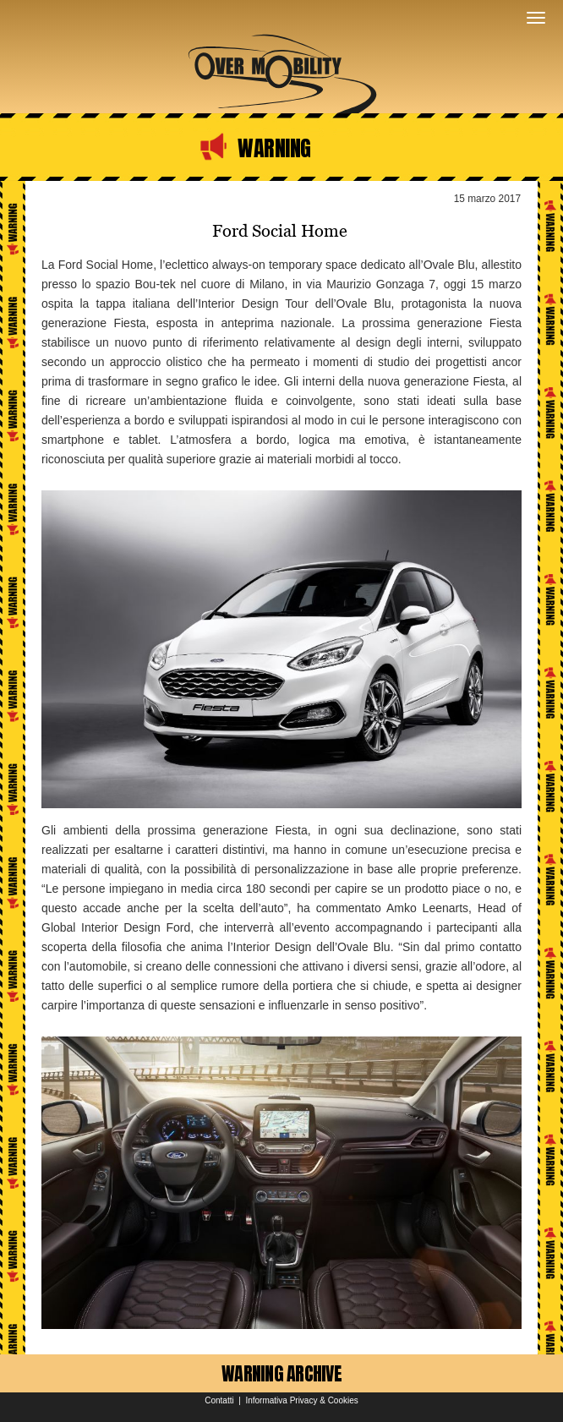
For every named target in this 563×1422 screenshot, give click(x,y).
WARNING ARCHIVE (281, 1373)
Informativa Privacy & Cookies (301, 1400)
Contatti (219, 1400)
